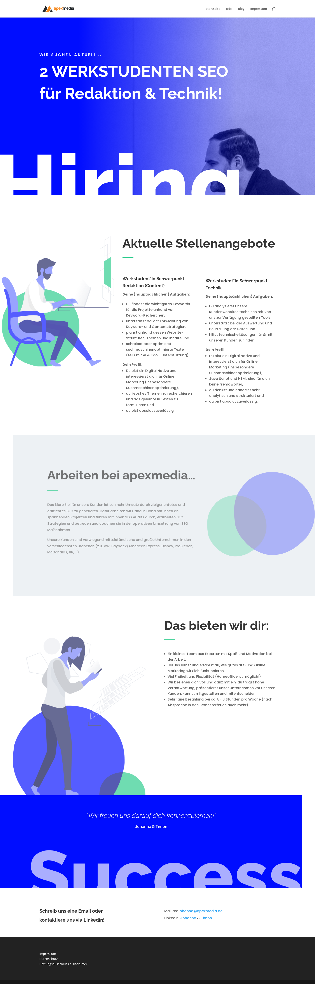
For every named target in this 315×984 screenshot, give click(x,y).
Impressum (258, 9)
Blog (241, 9)
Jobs (229, 9)
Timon (206, 918)
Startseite (213, 9)
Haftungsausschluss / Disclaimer (63, 964)
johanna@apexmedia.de (200, 911)
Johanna (188, 918)
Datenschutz (48, 959)
